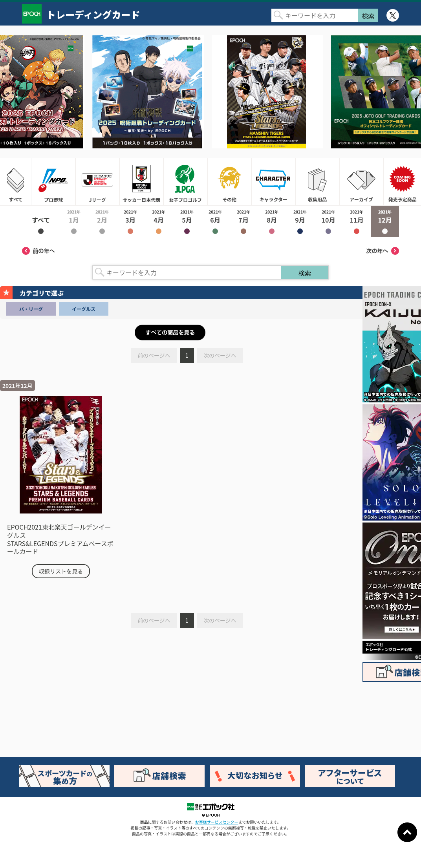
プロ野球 (53, 181)
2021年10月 (328, 221)
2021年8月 (272, 221)
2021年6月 (215, 221)
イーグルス (83, 308)
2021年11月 (356, 221)
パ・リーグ (31, 308)
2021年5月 (187, 221)
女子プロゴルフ (185, 181)
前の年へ (38, 251)
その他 (229, 181)
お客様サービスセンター (216, 822)
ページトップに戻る (407, 832)
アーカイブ (361, 181)
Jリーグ (97, 181)
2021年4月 (159, 221)
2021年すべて (41, 221)
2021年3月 (130, 221)
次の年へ (382, 251)
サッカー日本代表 (141, 181)
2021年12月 (385, 221)
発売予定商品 (402, 181)
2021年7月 (243, 221)
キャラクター (273, 181)
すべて (15, 181)
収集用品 (317, 181)
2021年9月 (300, 221)
